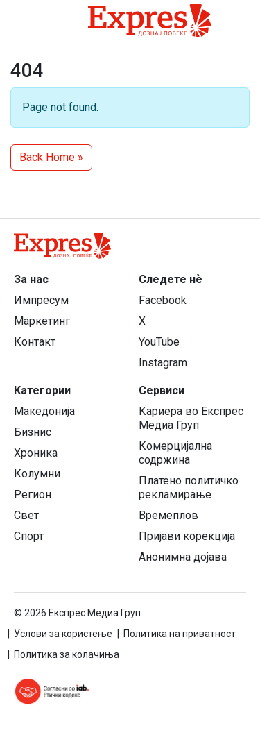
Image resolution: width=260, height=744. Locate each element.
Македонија (44, 411)
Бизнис (32, 432)
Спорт (29, 536)
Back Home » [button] (51, 157)
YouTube (159, 341)
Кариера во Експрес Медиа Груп (191, 418)
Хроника (36, 452)
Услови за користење (63, 633)
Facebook (163, 300)
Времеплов (168, 515)
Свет (26, 515)
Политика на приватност (179, 633)
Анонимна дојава (183, 557)
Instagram (163, 362)
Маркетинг (42, 321)
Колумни (37, 473)
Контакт (34, 341)
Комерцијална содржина (175, 452)
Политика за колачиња (66, 654)
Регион (32, 494)
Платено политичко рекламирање (189, 487)
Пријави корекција (187, 536)
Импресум (41, 300)
